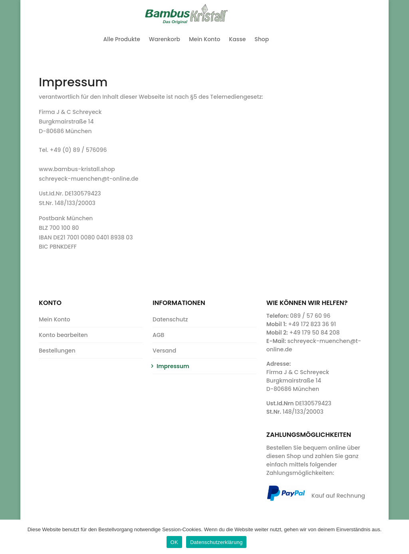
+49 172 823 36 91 (312, 324)
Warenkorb (164, 39)
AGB (158, 335)
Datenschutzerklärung (216, 542)
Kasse (237, 39)
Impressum (173, 366)
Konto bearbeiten (63, 335)
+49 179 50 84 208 (314, 333)
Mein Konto (204, 39)
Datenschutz (170, 319)
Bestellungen (57, 351)
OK (174, 542)
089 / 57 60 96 (310, 316)
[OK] (399, 537)
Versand (164, 351)
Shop (261, 39)
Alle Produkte (121, 39)
